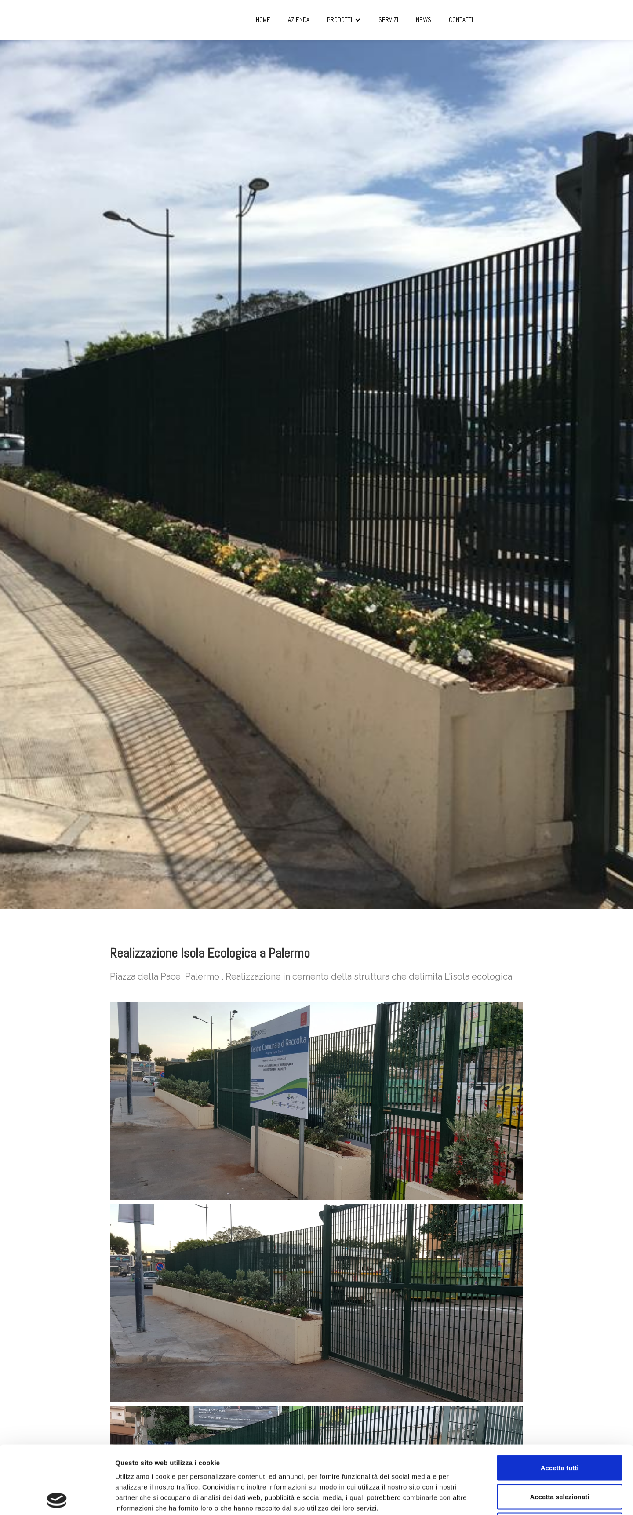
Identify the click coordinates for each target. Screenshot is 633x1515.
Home (263, 19)
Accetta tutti (560, 1399)
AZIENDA (298, 19)
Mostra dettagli (462, 1497)
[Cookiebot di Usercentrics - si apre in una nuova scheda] (56, 1497)
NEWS (423, 19)
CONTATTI (461, 19)
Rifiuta (559, 1457)
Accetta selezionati (559, 1428)
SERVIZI (388, 19)
